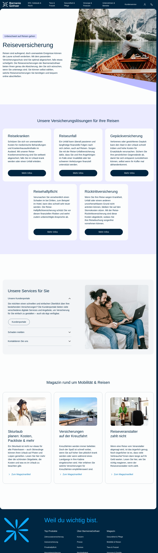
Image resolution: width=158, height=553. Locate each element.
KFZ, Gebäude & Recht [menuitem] (34, 4)
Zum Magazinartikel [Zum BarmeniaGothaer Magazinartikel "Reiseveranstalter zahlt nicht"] (121, 474)
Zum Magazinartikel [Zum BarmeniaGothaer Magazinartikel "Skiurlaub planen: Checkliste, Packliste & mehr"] (19, 474)
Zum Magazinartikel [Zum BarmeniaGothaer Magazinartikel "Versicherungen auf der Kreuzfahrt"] (70, 474)
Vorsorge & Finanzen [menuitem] (87, 4)
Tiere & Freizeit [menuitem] (52, 4)
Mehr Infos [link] (27, 173)
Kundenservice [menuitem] (130, 4)
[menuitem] (144, 4)
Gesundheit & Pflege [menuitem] (69, 4)
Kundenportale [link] (19, 322)
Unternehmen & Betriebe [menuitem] (109, 4)
